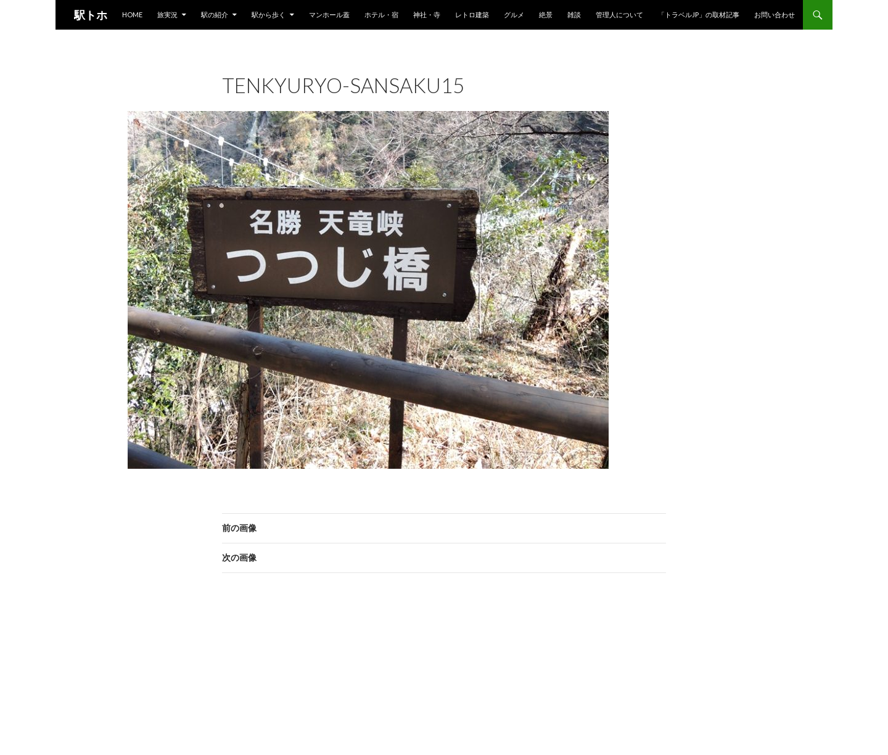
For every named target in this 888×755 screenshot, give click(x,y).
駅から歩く (269, 14)
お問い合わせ (774, 14)
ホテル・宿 (381, 14)
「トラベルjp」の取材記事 (698, 14)
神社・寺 (426, 14)
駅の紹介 (214, 14)
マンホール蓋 (329, 14)
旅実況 (167, 14)
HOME (132, 14)
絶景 (546, 14)
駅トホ (90, 15)
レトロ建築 (472, 14)
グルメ (514, 14)
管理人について (619, 14)
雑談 (574, 14)
